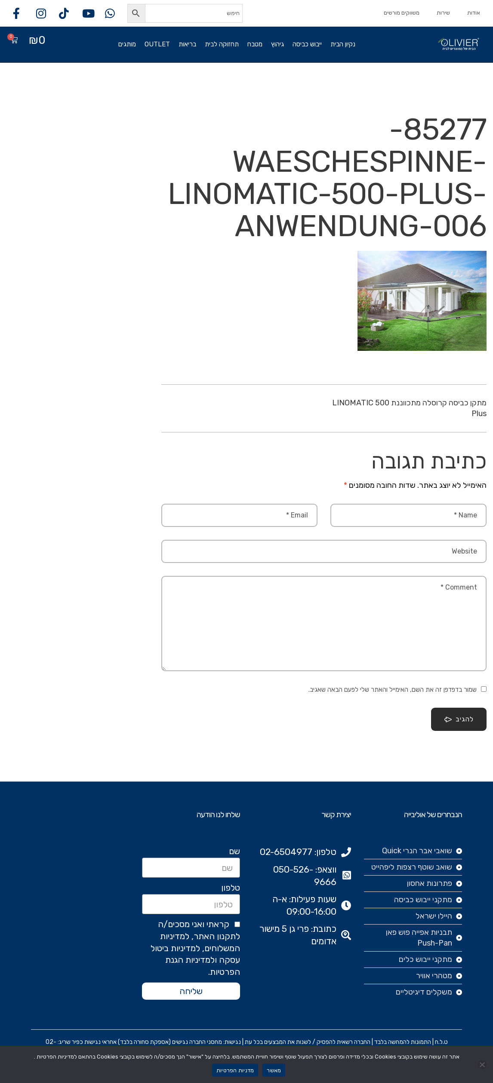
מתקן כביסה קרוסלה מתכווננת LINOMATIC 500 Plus (409, 408)
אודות (473, 12)
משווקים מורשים (401, 12)
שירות (443, 12)
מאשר (274, 1070)
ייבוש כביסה (307, 44)
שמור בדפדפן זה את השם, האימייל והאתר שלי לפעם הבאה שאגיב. (392, 690)
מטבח (254, 44)
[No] (482, 1064)
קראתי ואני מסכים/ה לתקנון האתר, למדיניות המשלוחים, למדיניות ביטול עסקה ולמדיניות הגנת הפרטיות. (195, 948)
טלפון (230, 887)
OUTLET (157, 44)
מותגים (127, 44)
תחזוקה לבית (222, 44)
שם (234, 851)
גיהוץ (277, 44)
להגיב (459, 719)
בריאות (187, 44)
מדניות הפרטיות (235, 1070)
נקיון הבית (342, 44)
